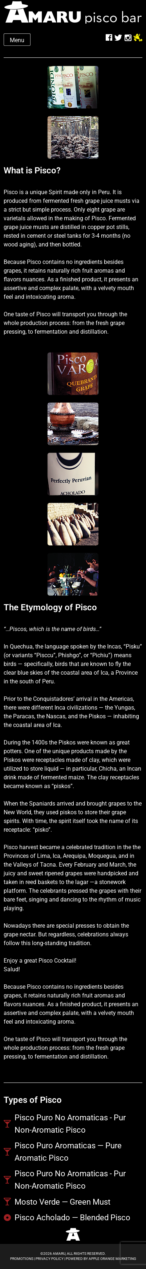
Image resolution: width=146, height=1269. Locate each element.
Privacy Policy (50, 1259)
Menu (17, 40)
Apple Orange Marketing (112, 1259)
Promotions (21, 1259)
